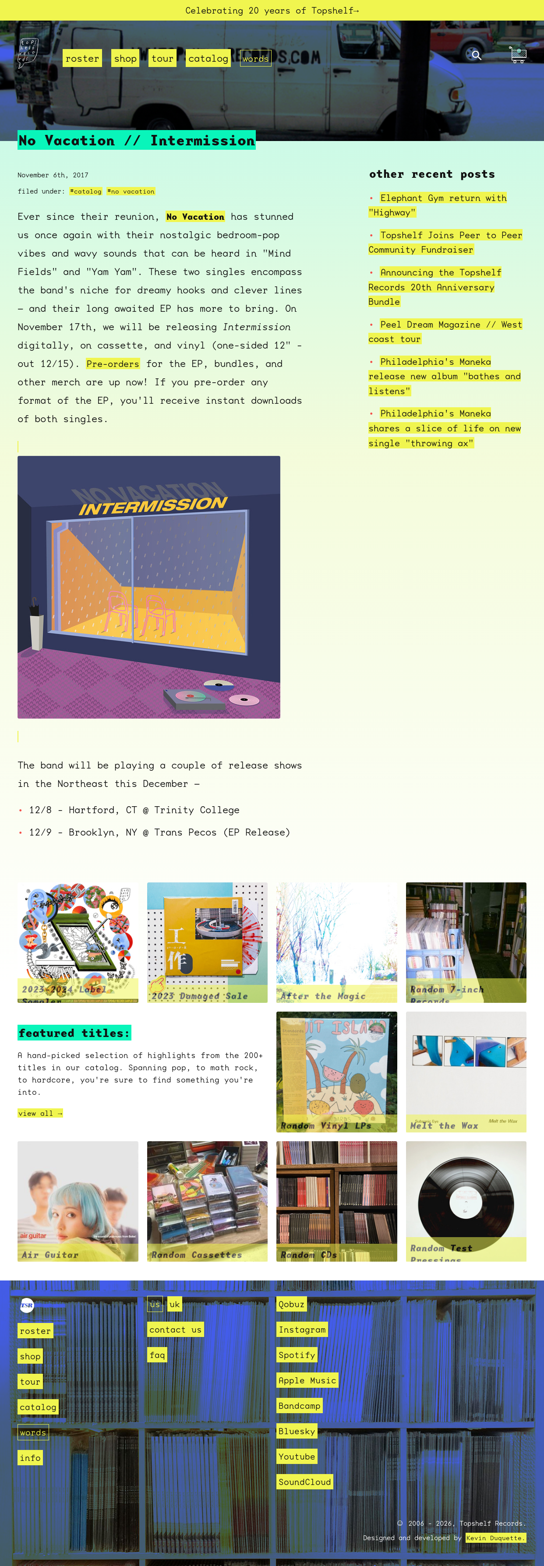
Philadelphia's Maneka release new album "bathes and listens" (439, 377)
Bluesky (298, 1431)
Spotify (298, 1355)
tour (162, 59)
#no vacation (131, 191)
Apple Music (310, 1380)
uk (176, 1304)
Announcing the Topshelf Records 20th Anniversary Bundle (440, 287)
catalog (208, 59)
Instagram (304, 1329)
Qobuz (293, 1304)
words (257, 59)
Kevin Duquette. (496, 1538)
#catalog (86, 191)
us (155, 1304)
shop (125, 59)
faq (157, 1355)
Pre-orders (115, 364)
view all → (42, 1114)
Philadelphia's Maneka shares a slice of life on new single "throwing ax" (439, 429)
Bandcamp (301, 1405)
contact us (177, 1329)
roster (82, 59)
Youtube (298, 1456)
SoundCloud (307, 1482)
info (31, 1458)
